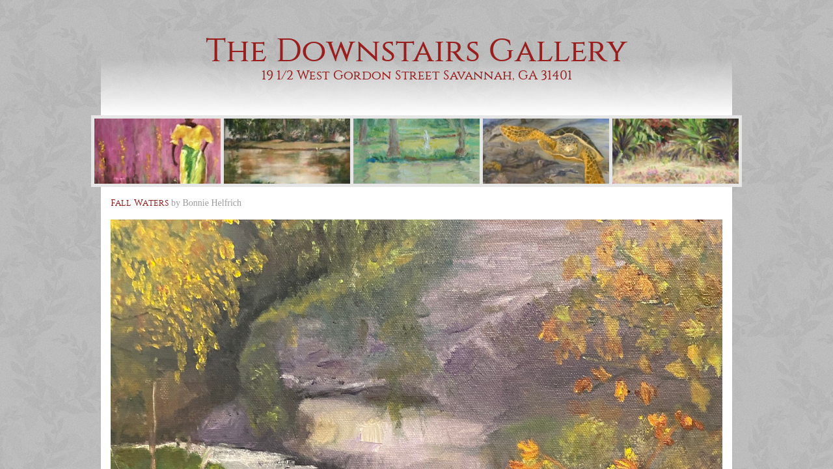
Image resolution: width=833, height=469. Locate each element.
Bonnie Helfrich (212, 203)
